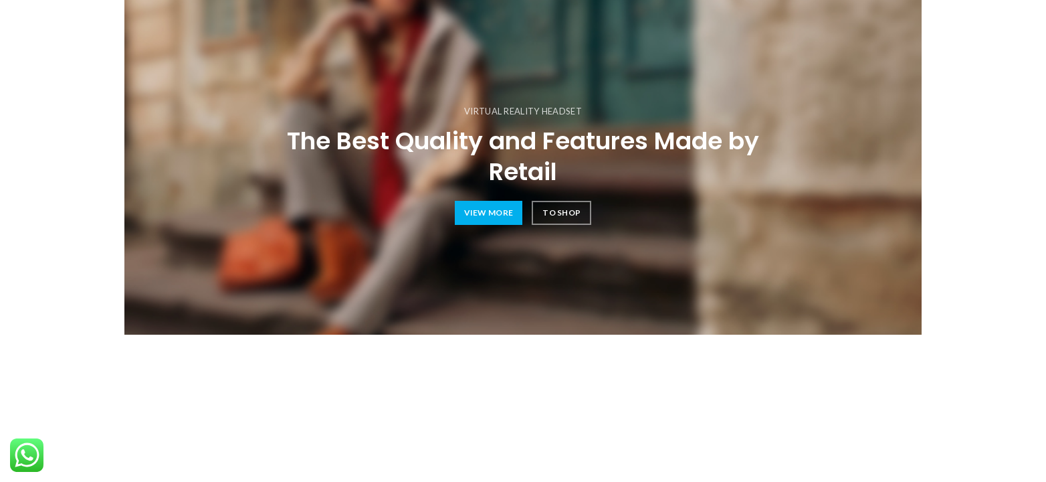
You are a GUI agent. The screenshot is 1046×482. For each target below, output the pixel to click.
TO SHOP (561, 213)
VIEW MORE (489, 213)
